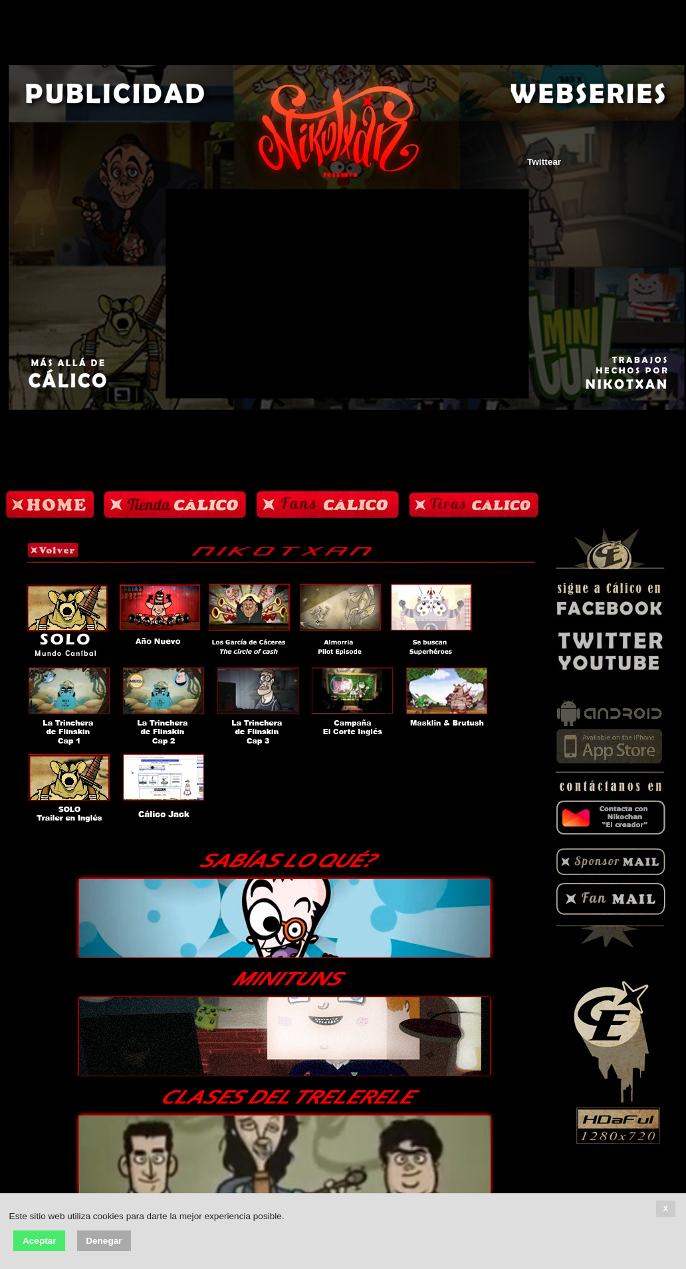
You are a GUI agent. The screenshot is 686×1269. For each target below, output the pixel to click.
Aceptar (40, 1241)
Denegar (104, 1241)
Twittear (544, 162)
